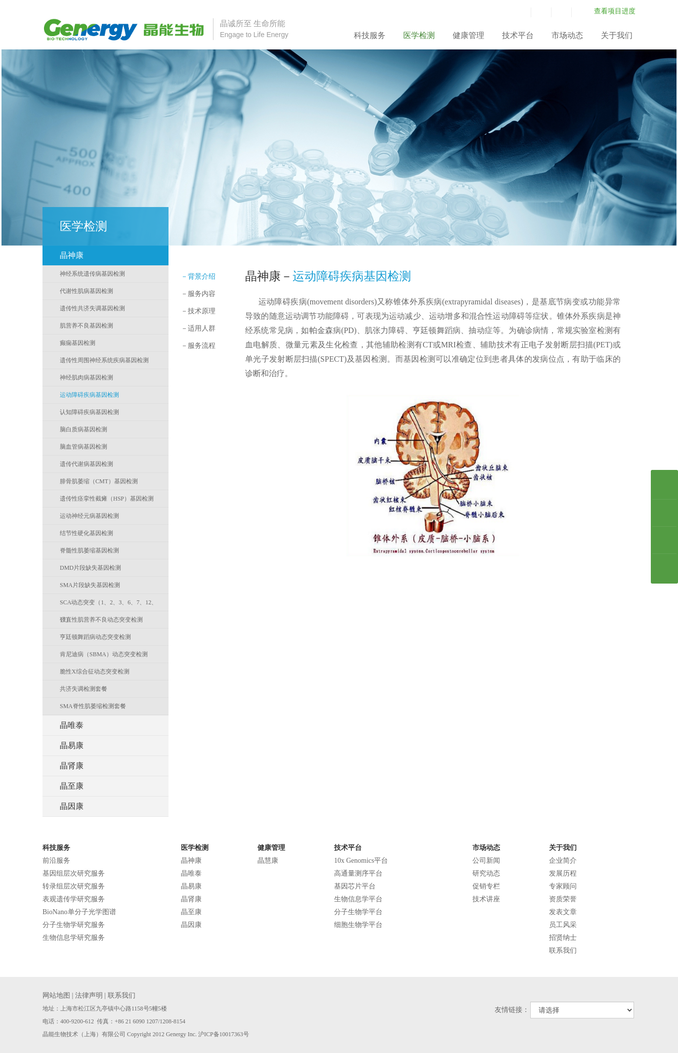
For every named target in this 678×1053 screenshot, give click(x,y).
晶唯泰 (191, 873)
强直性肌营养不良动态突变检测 (101, 619)
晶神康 (191, 860)
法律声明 (89, 995)
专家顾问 (563, 886)
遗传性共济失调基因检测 (92, 308)
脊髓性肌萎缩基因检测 (89, 550)
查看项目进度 (615, 11)
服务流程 (198, 345)
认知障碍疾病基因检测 (89, 412)
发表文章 (563, 912)
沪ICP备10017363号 (223, 1034)
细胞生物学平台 (358, 924)
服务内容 (198, 293)
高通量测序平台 (358, 873)
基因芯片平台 (355, 886)
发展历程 (563, 873)
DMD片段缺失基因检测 (90, 567)
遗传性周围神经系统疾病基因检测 (104, 360)
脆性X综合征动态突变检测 (94, 671)
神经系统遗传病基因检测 (92, 273)
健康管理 (468, 35)
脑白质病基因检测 (83, 429)
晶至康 (191, 912)
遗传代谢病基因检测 (86, 464)
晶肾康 (191, 899)
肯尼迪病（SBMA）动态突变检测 (104, 654)
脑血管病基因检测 (83, 446)
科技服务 (369, 35)
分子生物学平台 (358, 912)
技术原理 (198, 311)
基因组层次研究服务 (73, 873)
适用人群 (198, 328)
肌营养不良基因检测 (86, 325)
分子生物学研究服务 (73, 924)
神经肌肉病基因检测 (86, 377)
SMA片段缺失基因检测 (90, 585)
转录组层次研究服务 (73, 886)
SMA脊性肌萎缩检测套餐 (93, 706)
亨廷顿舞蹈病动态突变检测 (95, 636)
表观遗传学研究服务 (73, 899)
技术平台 (518, 35)
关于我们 (617, 35)
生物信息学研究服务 (73, 937)
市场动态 (567, 35)
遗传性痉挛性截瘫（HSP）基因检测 (107, 498)
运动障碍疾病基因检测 (89, 394)
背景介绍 (198, 276)
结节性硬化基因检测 (86, 533)
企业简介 (563, 860)
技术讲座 (486, 899)
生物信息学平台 (358, 899)
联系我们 (563, 950)
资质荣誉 (563, 899)
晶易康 (191, 886)
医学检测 (419, 35)
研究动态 (486, 873)
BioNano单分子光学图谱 (79, 912)
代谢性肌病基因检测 (86, 291)
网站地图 (56, 995)
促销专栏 (486, 886)
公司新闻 (486, 860)
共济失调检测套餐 (83, 688)
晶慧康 (267, 860)
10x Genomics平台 (361, 860)
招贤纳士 (563, 937)
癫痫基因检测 (77, 342)
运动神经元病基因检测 (89, 515)
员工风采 (563, 924)
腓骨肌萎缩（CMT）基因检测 (99, 481)
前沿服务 (56, 860)
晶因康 (191, 924)
